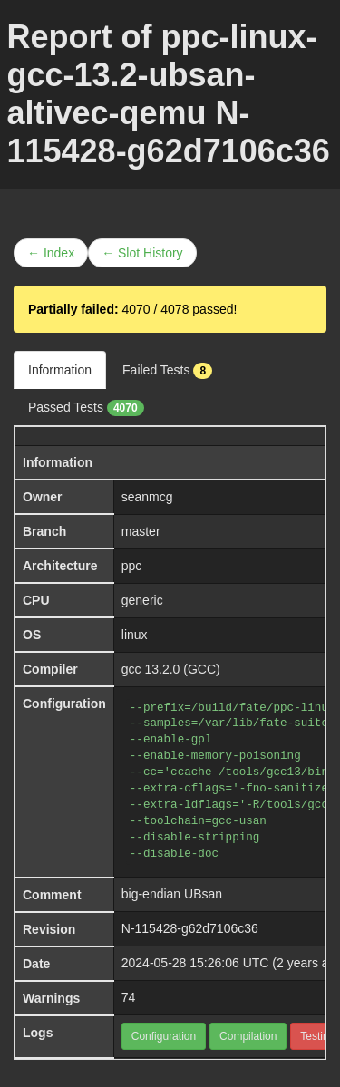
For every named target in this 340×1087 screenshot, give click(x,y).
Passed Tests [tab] (86, 408)
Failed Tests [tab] (167, 371)
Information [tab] (60, 370)
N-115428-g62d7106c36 (189, 928)
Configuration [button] (163, 1036)
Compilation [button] (248, 1036)
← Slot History (142, 253)
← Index (50, 253)
